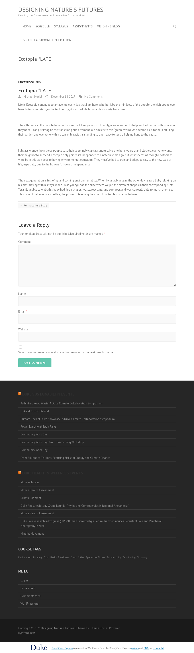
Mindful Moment (30, 498)
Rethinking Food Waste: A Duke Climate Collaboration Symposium (61, 403)
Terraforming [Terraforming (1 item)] (129, 557)
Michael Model (32, 97)
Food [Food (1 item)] (46, 557)
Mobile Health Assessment (37, 490)
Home (27, 26)
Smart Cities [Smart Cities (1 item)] (77, 557)
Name (23, 294)
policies (135, 648)
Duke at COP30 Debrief (34, 411)
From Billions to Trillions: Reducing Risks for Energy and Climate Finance (65, 458)
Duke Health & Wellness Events (52, 473)
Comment (25, 242)
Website (23, 329)
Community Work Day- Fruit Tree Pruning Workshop (52, 442)
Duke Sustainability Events (48, 394)
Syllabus (61, 26)
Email (22, 311)
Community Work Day (33, 434)
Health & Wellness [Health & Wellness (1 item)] (59, 557)
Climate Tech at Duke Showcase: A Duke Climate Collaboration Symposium (67, 419)
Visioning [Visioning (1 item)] (142, 557)
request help (159, 648)
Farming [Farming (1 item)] (37, 557)
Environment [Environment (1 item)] (24, 557)
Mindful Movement (32, 534)
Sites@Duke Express (62, 648)
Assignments (83, 26)
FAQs (146, 648)
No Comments (93, 97)
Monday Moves (29, 482)
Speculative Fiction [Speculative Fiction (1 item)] (95, 557)
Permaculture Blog (33, 205)
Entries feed (27, 588)
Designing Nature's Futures (60, 10)
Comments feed (30, 596)
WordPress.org (29, 604)
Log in (24, 580)
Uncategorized (29, 82)
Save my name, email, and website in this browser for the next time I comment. (67, 352)
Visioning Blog (108, 26)
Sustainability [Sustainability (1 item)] (114, 557)
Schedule (42, 26)
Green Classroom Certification (47, 40)
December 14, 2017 (63, 97)
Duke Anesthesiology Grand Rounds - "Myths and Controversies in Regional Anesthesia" (74, 506)
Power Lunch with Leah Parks (38, 426)
